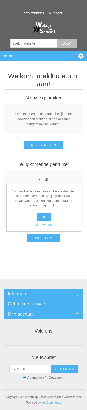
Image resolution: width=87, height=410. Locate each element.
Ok (44, 217)
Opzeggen (56, 377)
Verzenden (64, 369)
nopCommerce (51, 402)
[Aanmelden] (30, 369)
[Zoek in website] (33, 43)
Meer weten (43, 225)
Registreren (34, 13)
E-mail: (44, 180)
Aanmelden (35, 377)
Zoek (66, 43)
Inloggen (55, 13)
